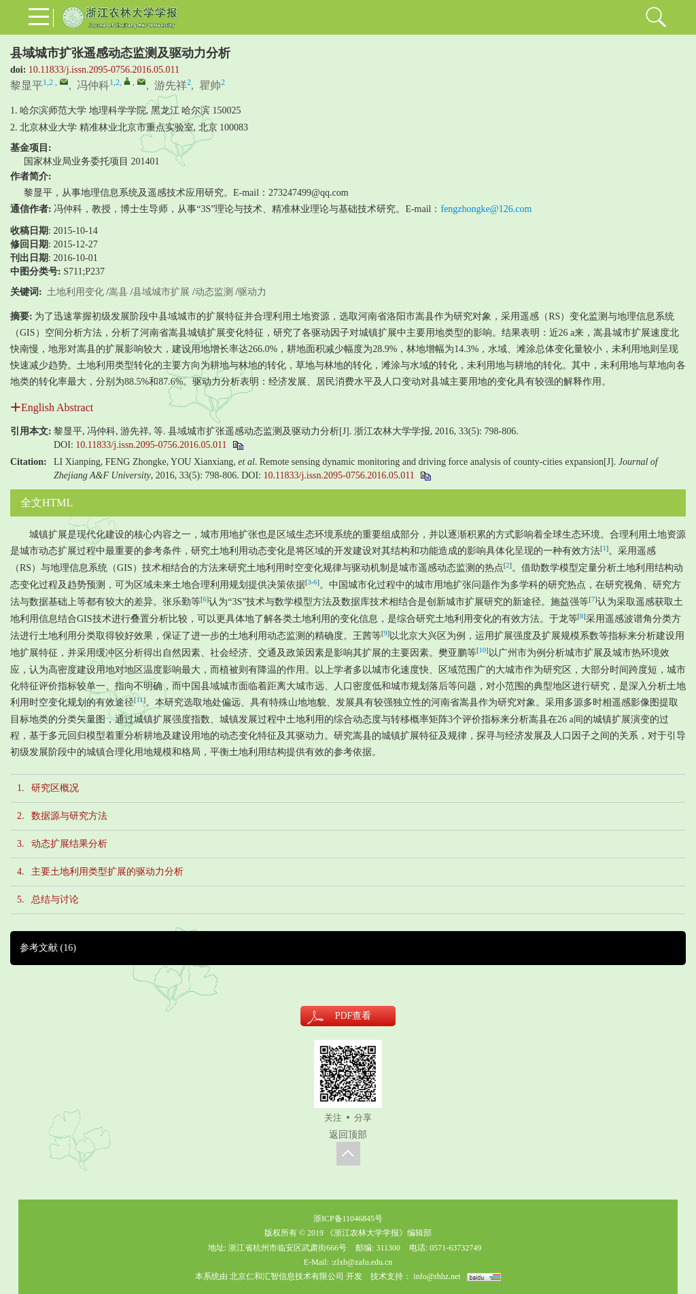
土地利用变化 (75, 292)
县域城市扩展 (161, 292)
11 (140, 699)
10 (483, 650)
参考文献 (48, 948)
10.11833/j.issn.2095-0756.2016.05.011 (104, 70)
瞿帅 (210, 85)
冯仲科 (93, 85)
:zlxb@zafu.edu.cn (361, 1262)
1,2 (48, 82)
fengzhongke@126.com (486, 209)
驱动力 (252, 292)
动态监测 (214, 292)
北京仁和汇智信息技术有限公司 (287, 1276)
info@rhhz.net (436, 1276)
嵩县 (118, 292)
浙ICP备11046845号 (348, 1218)
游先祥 (170, 85)
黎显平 (26, 85)
